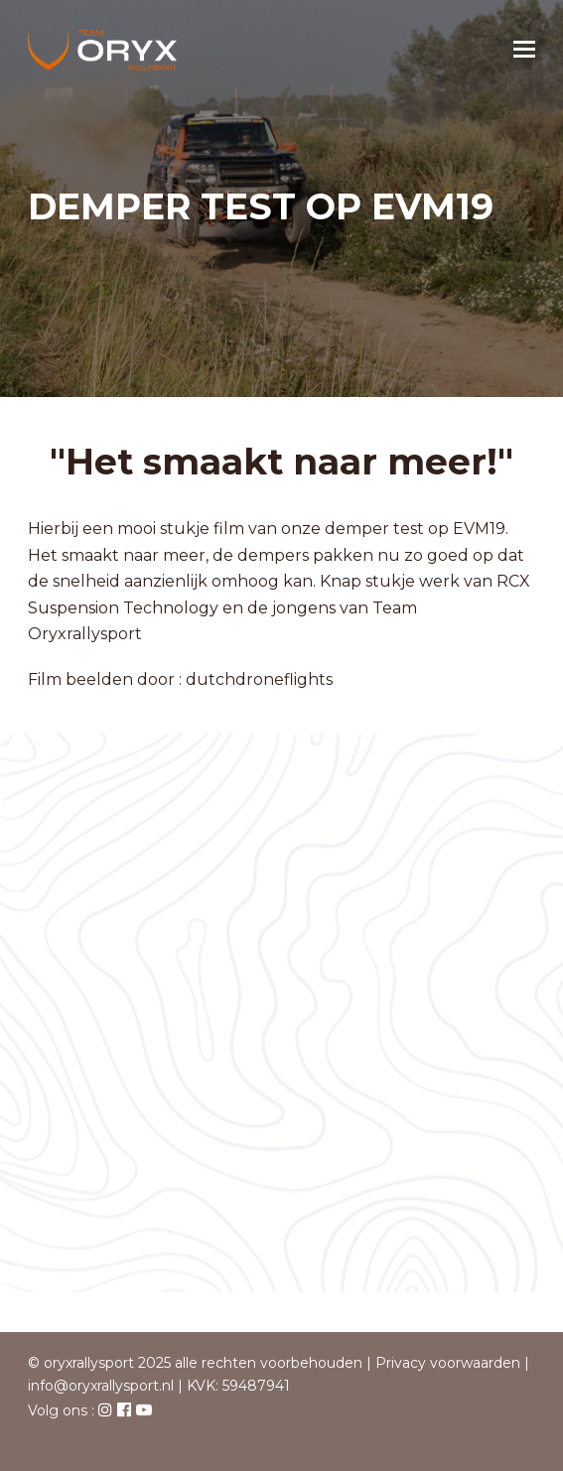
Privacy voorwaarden (447, 1363)
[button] (524, 50)
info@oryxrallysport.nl (101, 1386)
